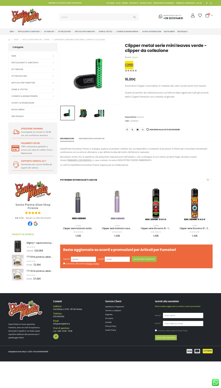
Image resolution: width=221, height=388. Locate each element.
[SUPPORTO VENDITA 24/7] (15, 164)
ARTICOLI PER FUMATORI (85, 31)
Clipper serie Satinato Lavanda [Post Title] (118, 228)
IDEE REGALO (182, 31)
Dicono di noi (146, 3)
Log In (199, 3)
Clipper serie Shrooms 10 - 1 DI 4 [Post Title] (157, 228)
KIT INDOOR (49, 31)
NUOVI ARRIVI (169, 31)
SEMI (11, 31)
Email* (101, 260)
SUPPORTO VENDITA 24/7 (33, 161)
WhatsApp (211, 3)
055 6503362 (58, 316)
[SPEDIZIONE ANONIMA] (15, 132)
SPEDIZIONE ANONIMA (32, 128)
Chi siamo (110, 3)
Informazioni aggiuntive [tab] (91, 138)
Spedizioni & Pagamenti (163, 3)
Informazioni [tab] (67, 138)
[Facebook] (207, 3)
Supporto (133, 3)
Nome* (66, 260)
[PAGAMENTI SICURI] (15, 148)
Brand (125, 3)
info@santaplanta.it (61, 324)
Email (137, 129)
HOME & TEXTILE (105, 31)
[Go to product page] (18, 246)
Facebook (127, 129)
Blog (118, 3)
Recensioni (43, 217)
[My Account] (193, 15)
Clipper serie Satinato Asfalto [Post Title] (78, 228)
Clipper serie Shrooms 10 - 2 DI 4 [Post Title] (195, 228)
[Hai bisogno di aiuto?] (171, 17)
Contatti (108, 322)
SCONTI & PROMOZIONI (151, 31)
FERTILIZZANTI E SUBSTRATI (29, 31)
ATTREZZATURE (64, 31)
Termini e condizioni (113, 310)
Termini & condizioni (185, 3)
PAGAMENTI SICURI (30, 143)
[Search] (134, 17)
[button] (208, 179)
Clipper (135, 57)
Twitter (132, 129)
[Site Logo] (26, 17)
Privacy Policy (92, 265)
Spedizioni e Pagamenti (114, 307)
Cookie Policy (110, 330)
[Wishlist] (200, 15)
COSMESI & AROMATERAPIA (127, 31)
